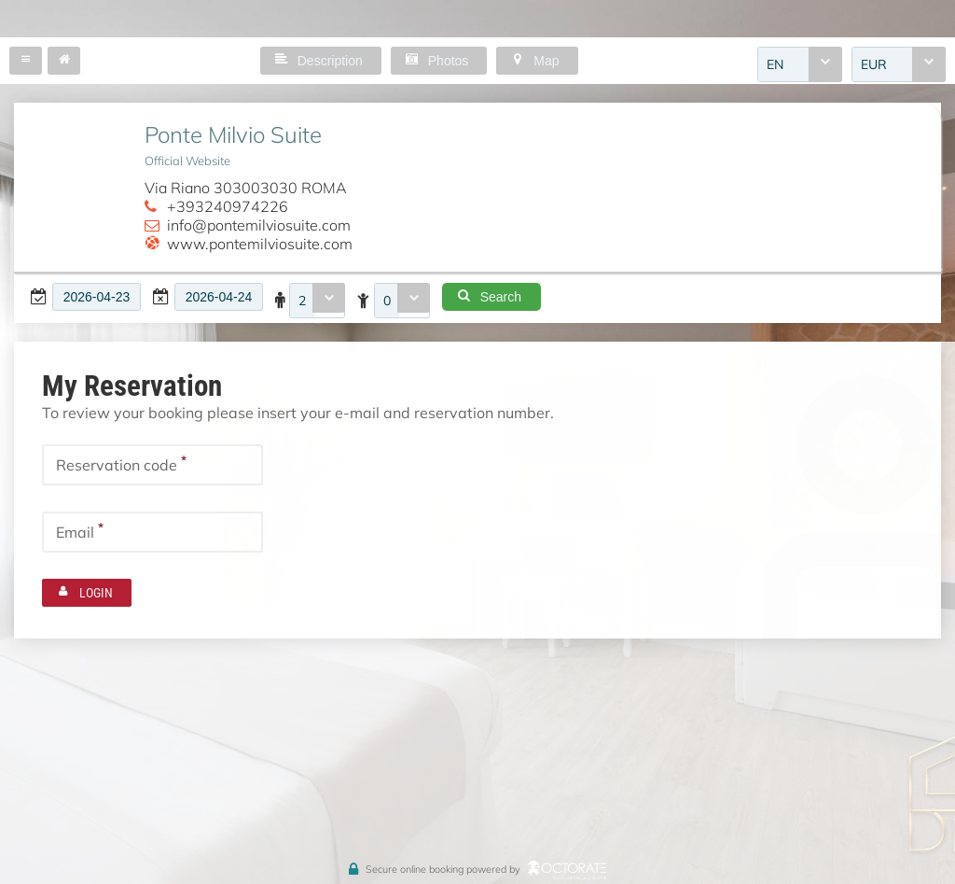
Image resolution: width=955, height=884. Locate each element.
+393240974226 (227, 206)
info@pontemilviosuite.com (259, 225)
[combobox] (799, 64)
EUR (874, 64)
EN (775, 64)
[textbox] (96, 297)
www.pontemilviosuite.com (260, 243)
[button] (25, 61)
